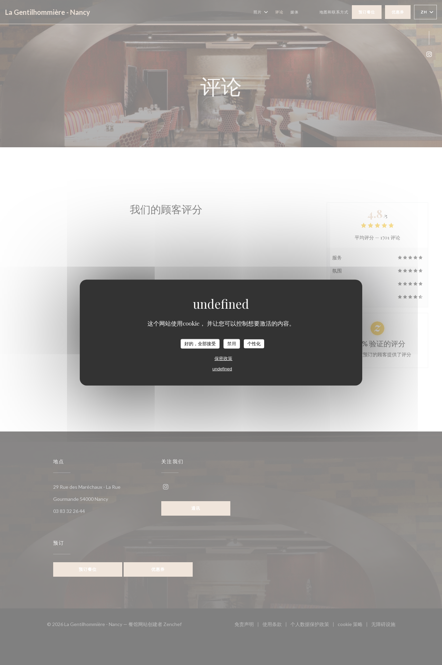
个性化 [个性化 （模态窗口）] (254, 343)
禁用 (231, 343)
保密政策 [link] (223, 358)
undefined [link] (222, 368)
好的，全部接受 (200, 343)
